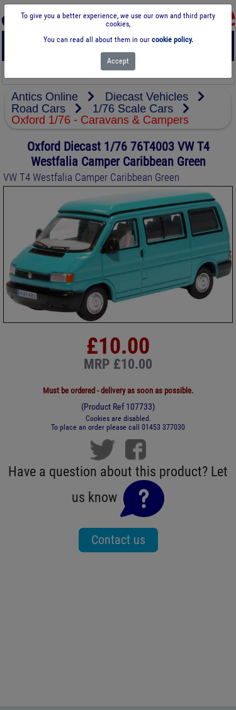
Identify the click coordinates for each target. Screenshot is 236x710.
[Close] (118, 61)
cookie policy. (172, 39)
